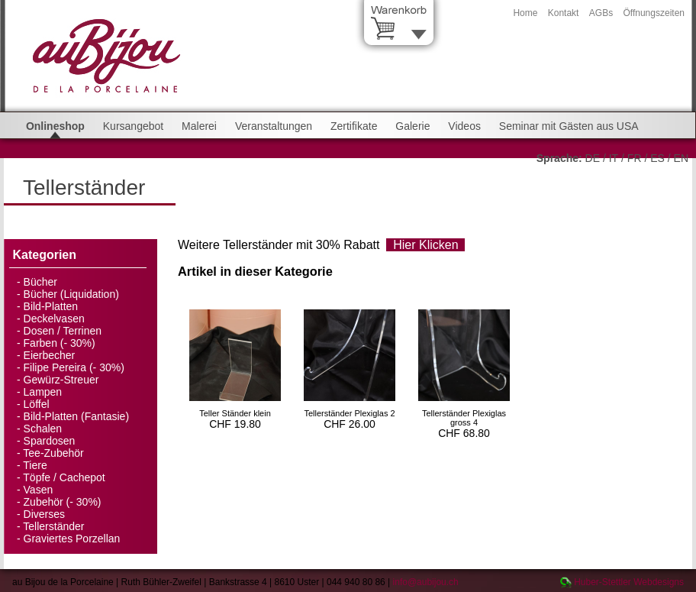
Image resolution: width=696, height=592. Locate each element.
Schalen (43, 428)
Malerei (199, 126)
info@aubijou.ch (426, 582)
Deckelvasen (54, 318)
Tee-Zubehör (53, 453)
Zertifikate (353, 126)
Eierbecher (50, 355)
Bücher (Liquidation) (71, 294)
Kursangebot (133, 126)
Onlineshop (55, 126)
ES (657, 158)
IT (613, 158)
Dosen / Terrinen (63, 331)
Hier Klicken (425, 244)
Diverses (44, 514)
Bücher (40, 282)
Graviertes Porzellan (72, 538)
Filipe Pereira (55, 367)
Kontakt (563, 13)
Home (525, 13)
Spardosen (50, 441)
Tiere (35, 465)
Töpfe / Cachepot (64, 477)
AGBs (601, 13)
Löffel (37, 404)
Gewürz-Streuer (61, 380)
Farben (40, 343)
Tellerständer (53, 526)
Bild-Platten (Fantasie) (77, 416)
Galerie (412, 126)
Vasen (38, 490)
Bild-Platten (51, 306)
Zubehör (43, 502)
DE (592, 158)
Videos (464, 126)
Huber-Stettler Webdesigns (629, 582)
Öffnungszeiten (654, 13)
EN (681, 158)
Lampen (43, 392)
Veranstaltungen (273, 126)
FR (634, 158)
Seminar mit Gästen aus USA (569, 126)
